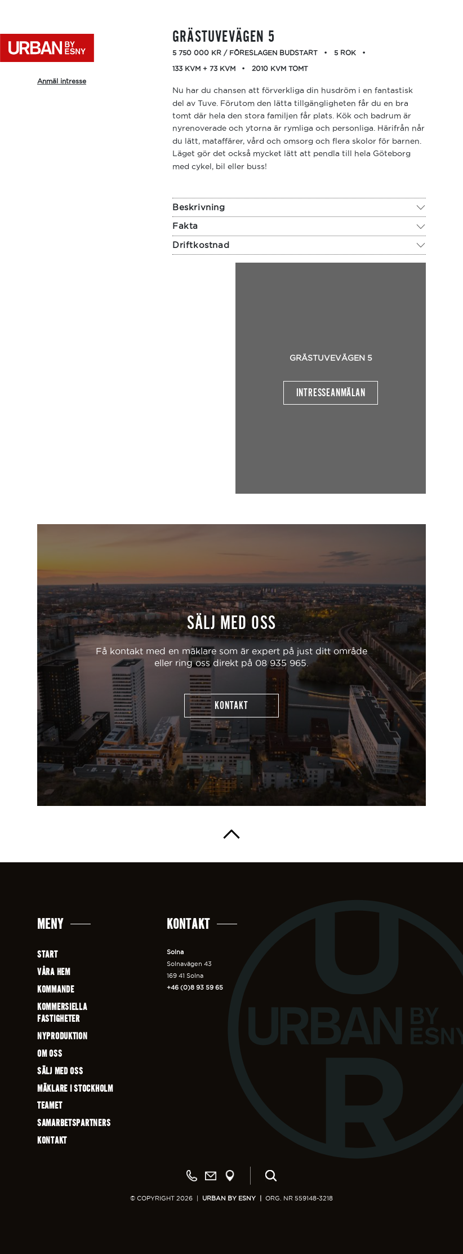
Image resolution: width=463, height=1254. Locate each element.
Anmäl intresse (61, 81)
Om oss (49, 1053)
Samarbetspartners (73, 1123)
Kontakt (52, 1140)
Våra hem (53, 972)
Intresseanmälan (331, 392)
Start (47, 954)
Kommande (55, 989)
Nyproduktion (62, 1036)
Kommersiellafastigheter (62, 1013)
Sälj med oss (60, 1071)
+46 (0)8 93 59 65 (195, 987)
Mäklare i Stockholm (75, 1088)
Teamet (49, 1105)
